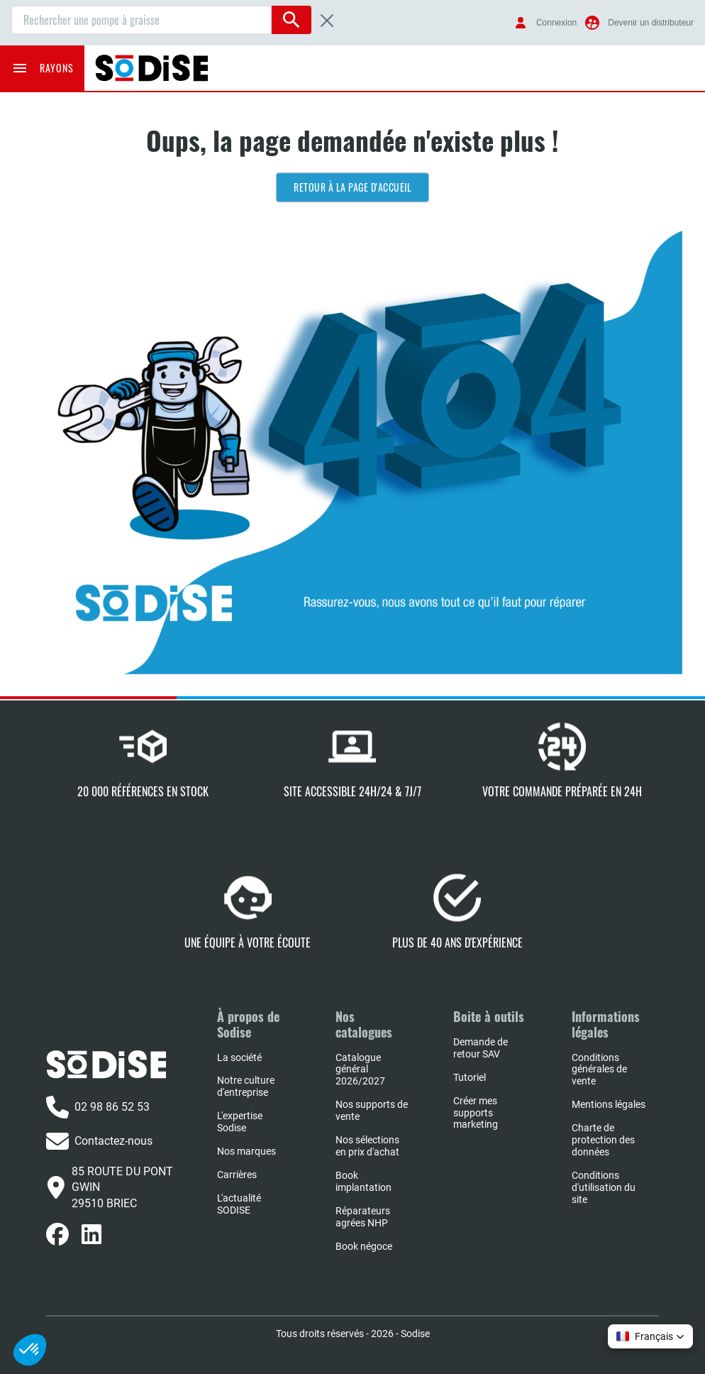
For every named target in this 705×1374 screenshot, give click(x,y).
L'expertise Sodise (239, 1121)
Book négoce (363, 1246)
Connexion (556, 22)
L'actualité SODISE (239, 1204)
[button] (650, 1336)
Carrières (237, 1174)
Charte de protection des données (603, 1140)
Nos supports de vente (371, 1110)
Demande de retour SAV (480, 1048)
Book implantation (363, 1181)
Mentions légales (608, 1104)
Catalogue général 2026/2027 (360, 1069)
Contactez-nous (99, 1141)
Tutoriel (469, 1077)
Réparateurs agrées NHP (362, 1217)
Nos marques (246, 1151)
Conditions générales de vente (599, 1069)
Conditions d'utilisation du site (603, 1187)
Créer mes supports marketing (475, 1113)
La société (239, 1057)
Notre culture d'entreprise (245, 1086)
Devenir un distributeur (651, 22)
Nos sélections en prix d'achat (367, 1146)
